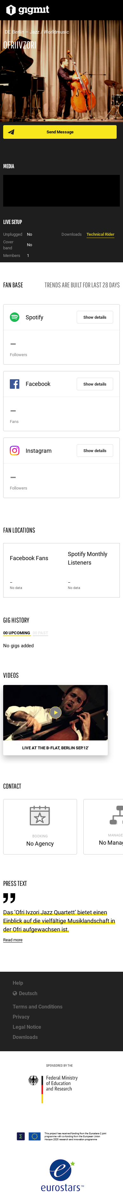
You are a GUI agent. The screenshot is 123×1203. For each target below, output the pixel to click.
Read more (13, 939)
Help (18, 983)
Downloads (25, 1037)
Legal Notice (27, 1027)
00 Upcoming (17, 632)
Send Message (60, 132)
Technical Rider (100, 234)
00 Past (40, 632)
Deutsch (28, 993)
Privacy (21, 1017)
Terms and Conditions (37, 1007)
